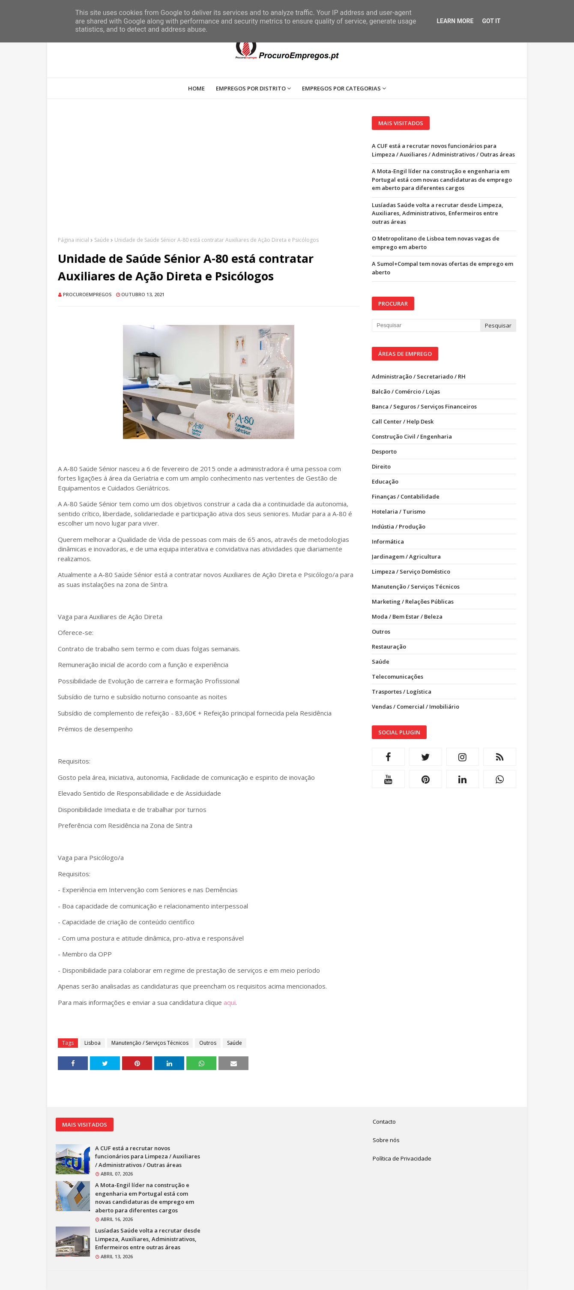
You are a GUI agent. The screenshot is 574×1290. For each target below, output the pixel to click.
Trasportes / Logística (401, 691)
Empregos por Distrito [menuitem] (251, 88)
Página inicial (73, 240)
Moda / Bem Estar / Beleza (407, 616)
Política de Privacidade (402, 1158)
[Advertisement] (208, 176)
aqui (230, 1002)
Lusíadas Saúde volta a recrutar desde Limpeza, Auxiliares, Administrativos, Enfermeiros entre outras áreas (437, 213)
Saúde (101, 240)
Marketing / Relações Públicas (413, 601)
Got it (491, 21)
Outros (207, 1042)
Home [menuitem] (196, 88)
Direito (381, 466)
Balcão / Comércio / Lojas (406, 391)
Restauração (389, 646)
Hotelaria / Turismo (398, 511)
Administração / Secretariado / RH (419, 376)
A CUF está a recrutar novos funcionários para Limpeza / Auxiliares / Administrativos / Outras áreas (443, 150)
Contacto (384, 1121)
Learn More (454, 21)
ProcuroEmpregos (87, 294)
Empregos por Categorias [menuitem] (341, 88)
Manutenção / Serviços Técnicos (149, 1042)
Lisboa (92, 1042)
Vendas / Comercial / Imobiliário (415, 706)
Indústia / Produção (398, 526)
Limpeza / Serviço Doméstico (411, 571)
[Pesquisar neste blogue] (426, 325)
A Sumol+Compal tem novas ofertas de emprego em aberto (442, 268)
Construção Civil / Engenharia (412, 436)
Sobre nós (386, 1140)
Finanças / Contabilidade (405, 496)
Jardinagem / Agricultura (406, 556)
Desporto (384, 451)
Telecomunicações (397, 676)
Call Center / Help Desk (402, 421)
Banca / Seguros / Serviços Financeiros (424, 406)
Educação (385, 481)
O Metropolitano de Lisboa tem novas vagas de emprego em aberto (435, 243)
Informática (388, 541)
